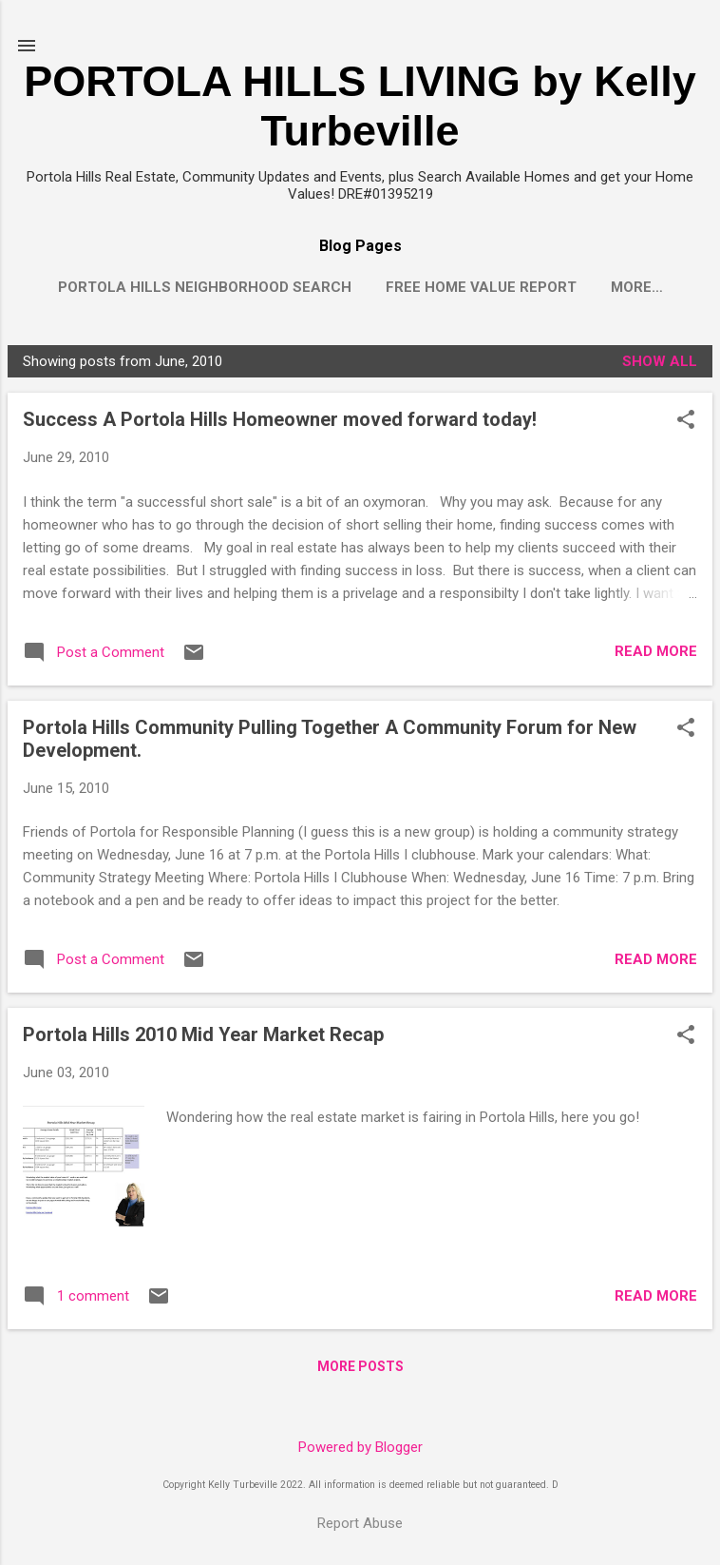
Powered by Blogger (360, 1448)
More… (637, 287)
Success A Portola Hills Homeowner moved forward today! (280, 423)
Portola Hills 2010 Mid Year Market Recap (203, 1038)
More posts (360, 1370)
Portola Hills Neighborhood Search (204, 287)
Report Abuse (360, 1523)
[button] (685, 425)
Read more (656, 655)
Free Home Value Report (481, 287)
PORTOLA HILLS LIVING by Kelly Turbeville (360, 106)
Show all (659, 365)
